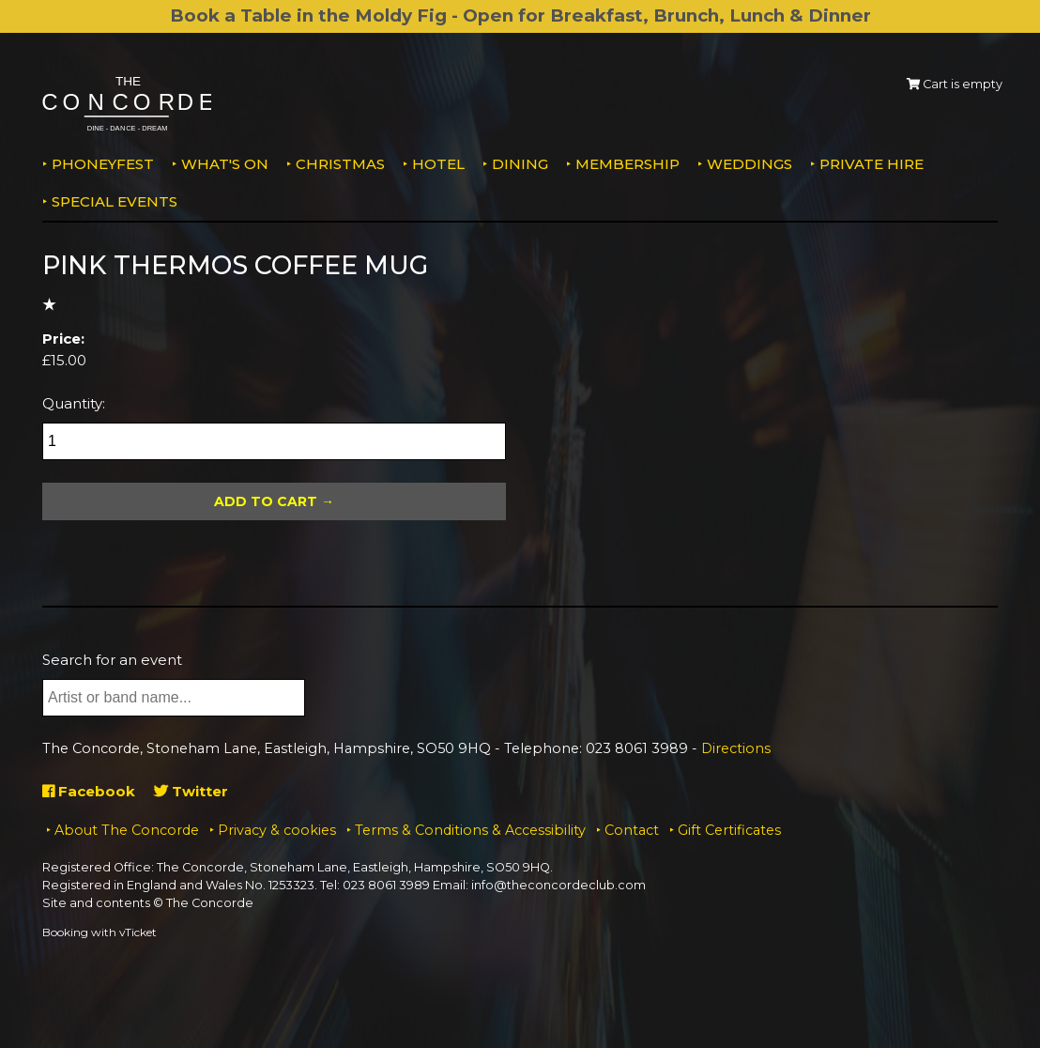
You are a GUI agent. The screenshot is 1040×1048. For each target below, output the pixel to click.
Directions (736, 748)
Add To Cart (265, 501)
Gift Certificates (729, 830)
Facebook (88, 791)
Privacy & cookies (277, 830)
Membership (627, 164)
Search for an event (112, 660)
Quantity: (73, 403)
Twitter (191, 791)
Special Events (114, 201)
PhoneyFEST (103, 164)
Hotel (438, 164)
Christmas (340, 164)
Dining (520, 164)
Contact (631, 830)
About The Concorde (126, 830)
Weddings (749, 164)
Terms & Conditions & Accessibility (470, 830)
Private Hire (871, 164)
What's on (224, 164)
